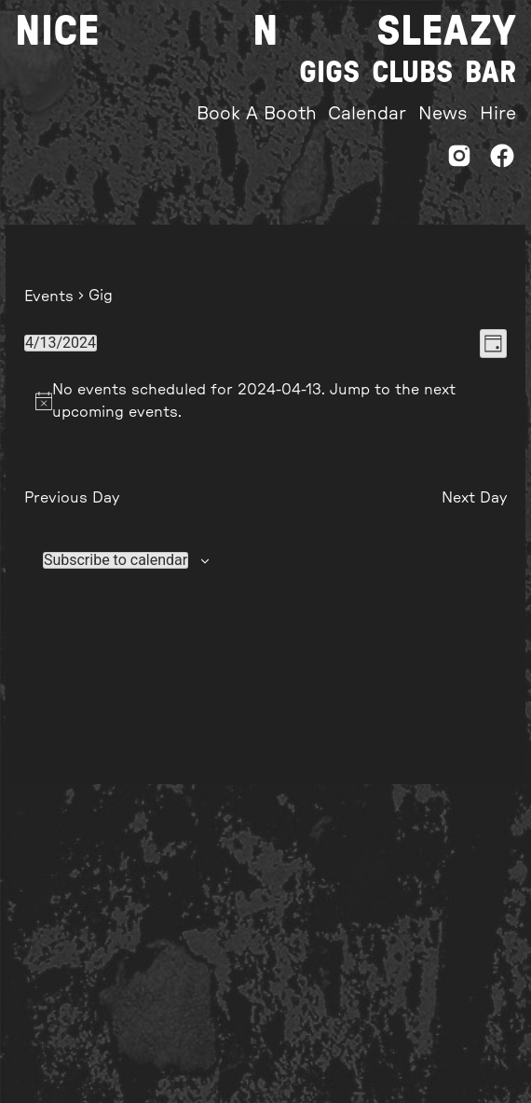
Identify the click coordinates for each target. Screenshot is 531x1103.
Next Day (474, 497)
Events (49, 296)
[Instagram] (459, 161)
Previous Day (71, 497)
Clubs (412, 73)
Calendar (367, 114)
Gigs (329, 73)
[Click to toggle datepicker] (60, 343)
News (443, 114)
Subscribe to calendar (115, 560)
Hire (498, 114)
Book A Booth (257, 114)
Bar (490, 73)
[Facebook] (502, 161)
